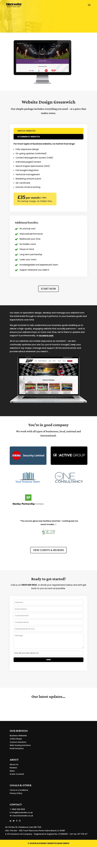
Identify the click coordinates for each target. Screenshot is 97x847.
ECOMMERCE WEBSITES (28, 136)
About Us (14, 764)
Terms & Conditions (19, 790)
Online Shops (16, 739)
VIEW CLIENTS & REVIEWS (48, 550)
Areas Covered (17, 774)
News (12, 771)
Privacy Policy (16, 793)
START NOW (48, 289)
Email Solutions (17, 748)
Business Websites (18, 735)
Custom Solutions (18, 742)
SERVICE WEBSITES (26, 130)
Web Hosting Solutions (20, 745)
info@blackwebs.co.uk (22, 812)
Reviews (13, 767)
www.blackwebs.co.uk (22, 815)
